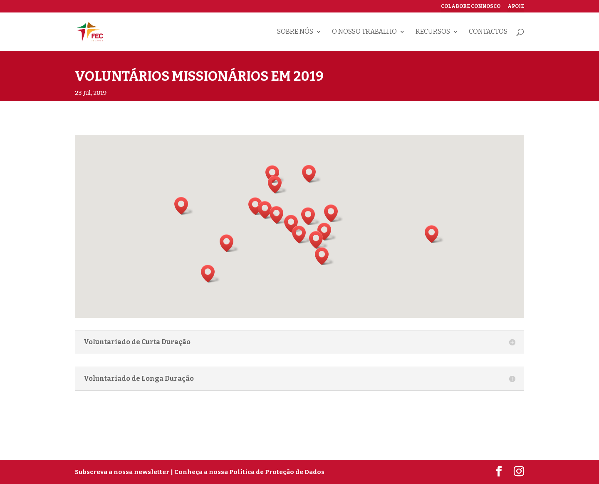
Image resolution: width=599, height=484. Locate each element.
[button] (301, 234)
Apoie (515, 6)
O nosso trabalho (364, 32)
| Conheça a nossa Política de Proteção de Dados (247, 472)
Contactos (488, 32)
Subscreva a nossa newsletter (122, 472)
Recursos (433, 32)
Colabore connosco (470, 6)
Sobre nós (295, 32)
